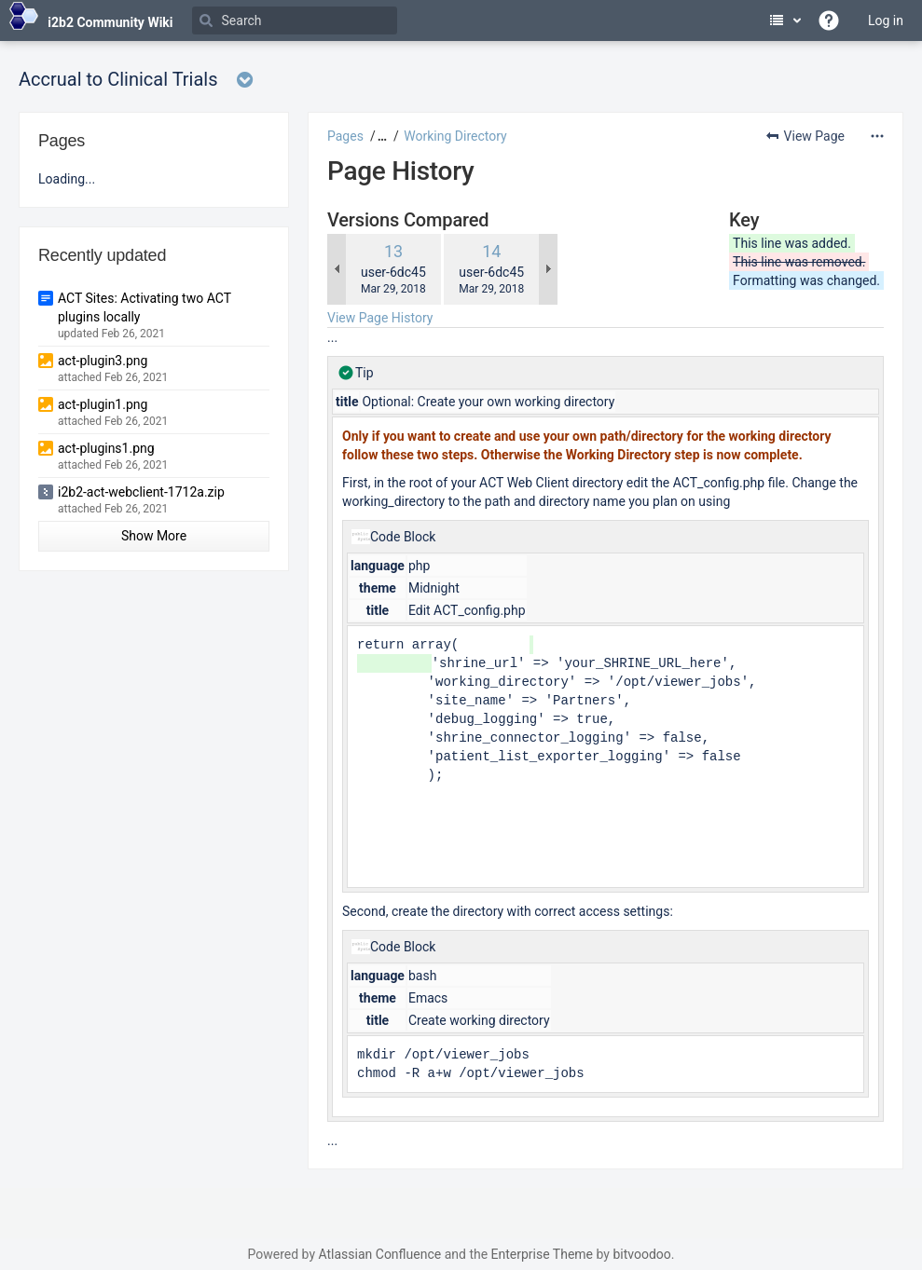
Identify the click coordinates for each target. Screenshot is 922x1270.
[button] (380, 136)
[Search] (294, 20)
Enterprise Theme (542, 1254)
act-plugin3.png (102, 360)
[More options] (877, 136)
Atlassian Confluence (379, 1254)
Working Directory (455, 136)
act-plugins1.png (106, 448)
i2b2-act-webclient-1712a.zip (141, 492)
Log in (885, 20)
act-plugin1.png (102, 404)
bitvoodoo (641, 1254)
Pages (345, 136)
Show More (153, 535)
